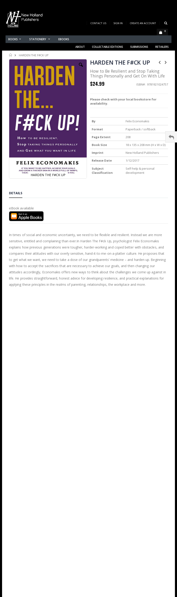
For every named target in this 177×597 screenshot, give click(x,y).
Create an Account (143, 23)
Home (10, 55)
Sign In (118, 23)
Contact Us (98, 23)
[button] (81, 68)
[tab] (19, 193)
